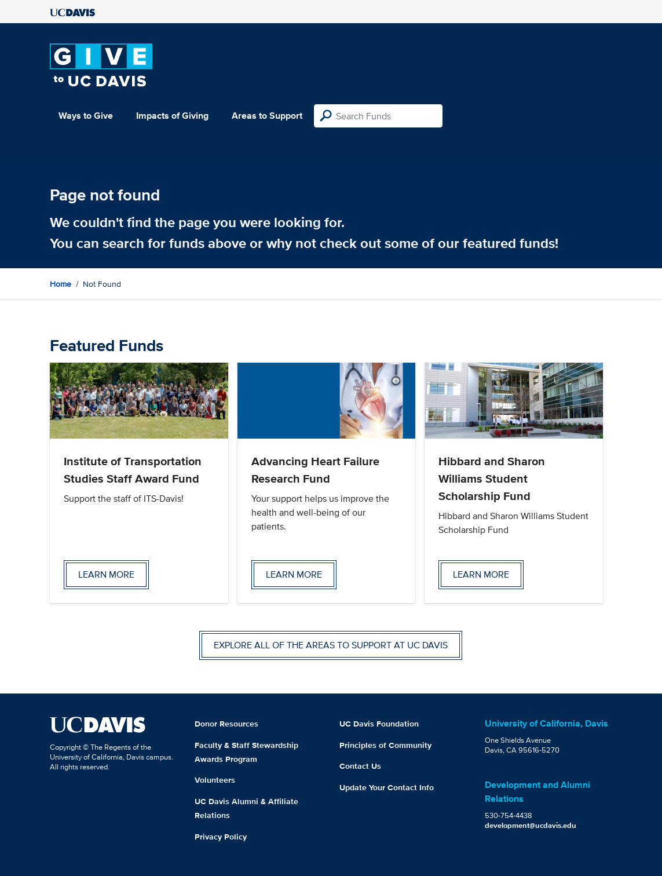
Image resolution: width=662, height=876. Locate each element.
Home (60, 284)
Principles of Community (385, 745)
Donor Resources (226, 723)
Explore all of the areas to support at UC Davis (331, 645)
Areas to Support (267, 115)
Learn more (106, 574)
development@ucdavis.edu (530, 825)
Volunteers (215, 780)
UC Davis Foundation (379, 723)
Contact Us (360, 766)
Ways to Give (85, 115)
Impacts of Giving (172, 115)
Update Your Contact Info (386, 787)
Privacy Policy (221, 836)
